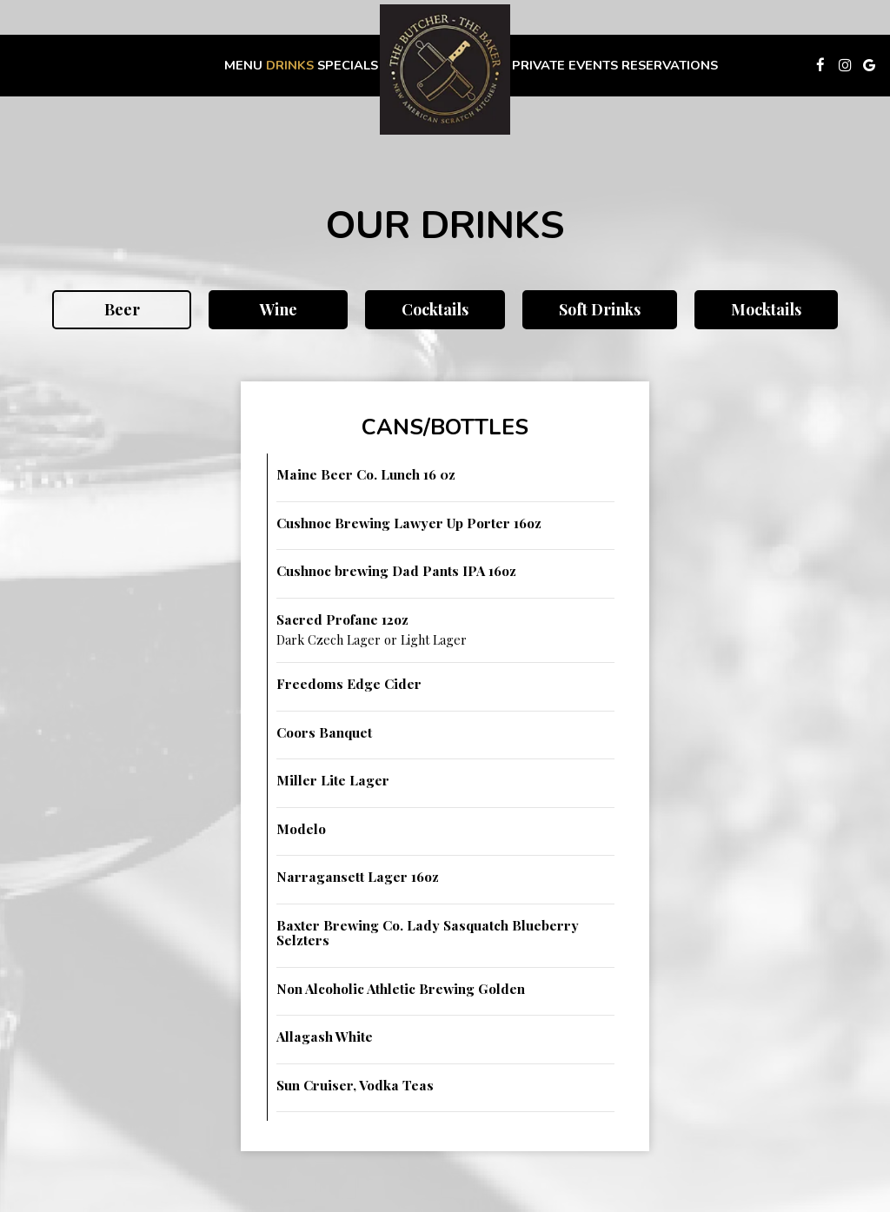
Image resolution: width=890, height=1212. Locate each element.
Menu (243, 65)
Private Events (565, 65)
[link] (445, 69)
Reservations (669, 65)
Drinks (290, 65)
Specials (347, 65)
